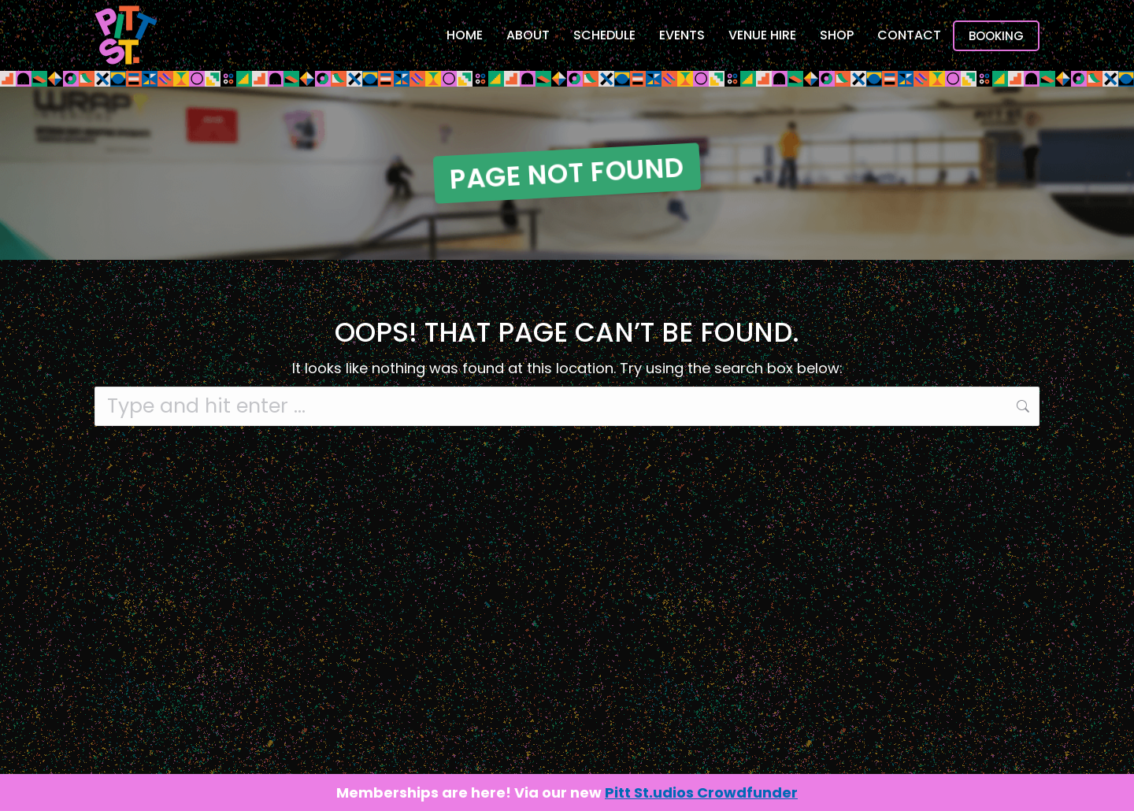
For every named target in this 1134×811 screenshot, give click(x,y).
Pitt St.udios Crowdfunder (701, 792)
